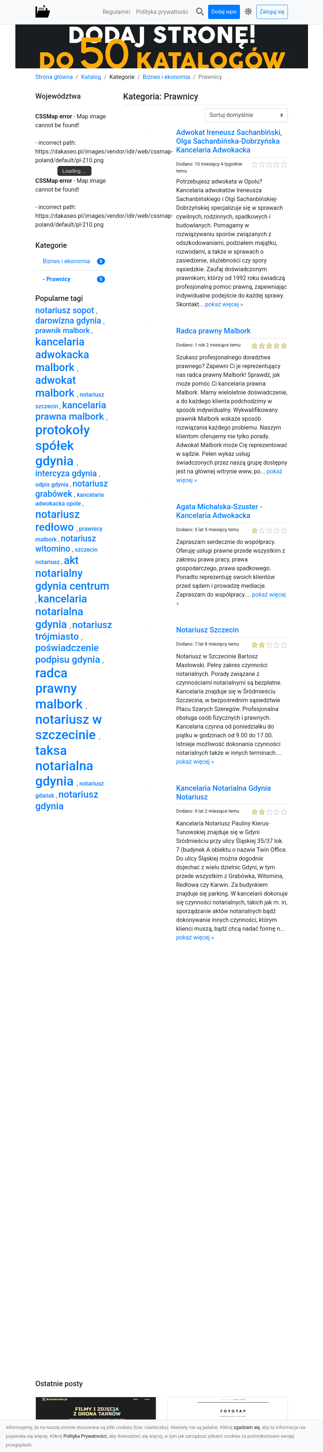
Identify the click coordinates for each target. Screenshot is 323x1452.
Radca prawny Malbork (213, 330)
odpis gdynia (52, 484)
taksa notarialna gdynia (64, 766)
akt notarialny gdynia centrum (72, 573)
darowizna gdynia (69, 321)
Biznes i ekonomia (166, 76)
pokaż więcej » (224, 304)
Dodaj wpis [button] (224, 12)
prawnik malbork (63, 330)
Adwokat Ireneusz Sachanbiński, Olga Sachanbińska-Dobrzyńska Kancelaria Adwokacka (229, 141)
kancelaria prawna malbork (70, 411)
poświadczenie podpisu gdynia (69, 653)
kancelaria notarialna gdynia (61, 612)
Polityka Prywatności (85, 1436)
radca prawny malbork (60, 688)
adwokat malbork (56, 386)
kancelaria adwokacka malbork (62, 355)
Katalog (91, 76)
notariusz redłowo (57, 520)
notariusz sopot (65, 310)
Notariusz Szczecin (207, 629)
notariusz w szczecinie (68, 727)
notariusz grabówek (71, 489)
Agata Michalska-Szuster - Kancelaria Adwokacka (219, 511)
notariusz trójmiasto (73, 630)
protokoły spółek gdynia (62, 445)
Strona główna (54, 76)
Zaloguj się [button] (272, 12)
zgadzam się (247, 1427)
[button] (200, 11)
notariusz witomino (65, 544)
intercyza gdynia (67, 474)
